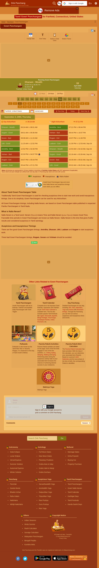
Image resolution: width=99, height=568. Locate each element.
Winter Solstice (15, 472)
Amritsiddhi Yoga (45, 488)
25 (53, 107)
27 (63, 107)
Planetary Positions (46, 460)
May (41, 99)
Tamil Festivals (73, 500)
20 (29, 107)
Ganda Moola (15, 488)
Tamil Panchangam (75, 484)
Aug (55, 99)
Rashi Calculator (31, 528)
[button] (74, 3)
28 (68, 107)
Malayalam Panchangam (34, 536)
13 (68, 103)
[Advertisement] (49, 60)
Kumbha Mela (30, 544)
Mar (32, 99)
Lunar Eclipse (15, 456)
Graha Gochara (45, 472)
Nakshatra (14, 500)
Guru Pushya (44, 504)
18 (20, 107)
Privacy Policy (63, 538)
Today (72, 111)
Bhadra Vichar (15, 492)
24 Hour (51, 94)
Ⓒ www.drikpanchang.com (63, 536)
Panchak (13, 484)
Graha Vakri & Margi (46, 468)
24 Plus (60, 94)
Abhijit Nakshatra (16, 504)
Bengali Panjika (30, 541)
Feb (27, 99)
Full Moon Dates (45, 452)
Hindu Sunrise (30, 524)
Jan (22, 99)
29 (73, 107)
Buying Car (72, 460)
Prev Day (60, 111)
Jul (51, 99)
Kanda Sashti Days (75, 504)
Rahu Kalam (14, 496)
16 (82, 103)
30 (77, 107)
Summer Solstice (16, 464)
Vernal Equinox (15, 460)
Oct (65, 99)
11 (58, 103)
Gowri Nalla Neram (75, 488)
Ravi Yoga (42, 508)
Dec (74, 99)
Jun (46, 99)
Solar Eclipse (15, 452)
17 (87, 103)
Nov (69, 99)
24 (49, 107)
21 (34, 107)
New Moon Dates (45, 456)
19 (25, 107)
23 (44, 107)
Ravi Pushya (43, 500)
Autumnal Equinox (17, 468)
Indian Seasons (30, 520)
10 (53, 103)
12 (63, 103)
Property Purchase (75, 464)
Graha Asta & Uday (46, 464)
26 (58, 107)
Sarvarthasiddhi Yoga (47, 484)
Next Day (85, 111)
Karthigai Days (73, 496)
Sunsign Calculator (32, 532)
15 (77, 103)
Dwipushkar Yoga (45, 492)
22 (39, 107)
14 (73, 103)
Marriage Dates (73, 452)
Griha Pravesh (73, 456)
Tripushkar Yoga (45, 496)
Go (62, 438)
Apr (36, 99)
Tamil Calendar (73, 492)
